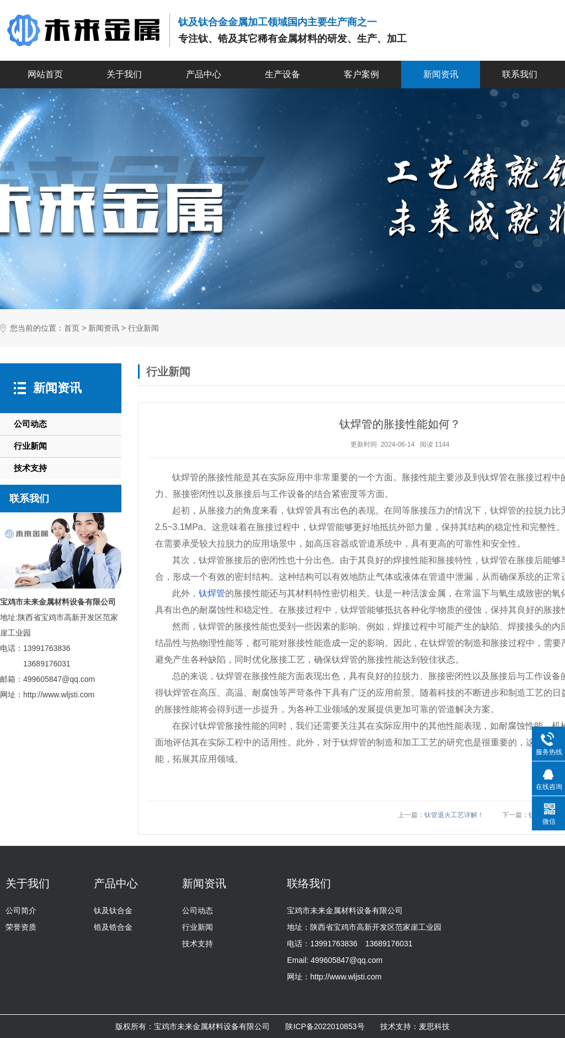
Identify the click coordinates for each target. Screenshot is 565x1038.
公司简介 (21, 910)
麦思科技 (434, 1026)
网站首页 (45, 74)
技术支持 (30, 468)
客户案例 (361, 74)
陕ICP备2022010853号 (324, 1026)
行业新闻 (143, 328)
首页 (71, 328)
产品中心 (203, 74)
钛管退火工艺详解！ (454, 815)
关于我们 (124, 74)
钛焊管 (212, 593)
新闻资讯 (441, 74)
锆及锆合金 (113, 927)
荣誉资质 (21, 927)
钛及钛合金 (113, 910)
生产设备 (282, 74)
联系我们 (519, 74)
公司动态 (30, 423)
